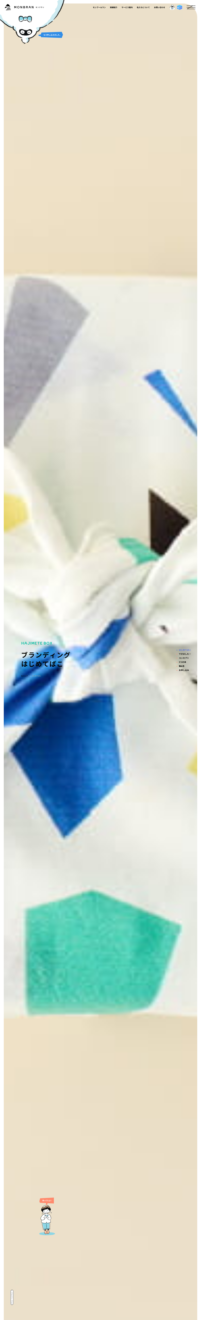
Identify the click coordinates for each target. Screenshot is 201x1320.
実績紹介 (113, 7)
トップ (24, 676)
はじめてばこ (185, 650)
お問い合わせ (159, 7)
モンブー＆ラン (99, 7)
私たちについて (143, 7)
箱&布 (182, 666)
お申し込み (184, 670)
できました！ (185, 654)
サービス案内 (127, 7)
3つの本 (182, 662)
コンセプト (184, 658)
